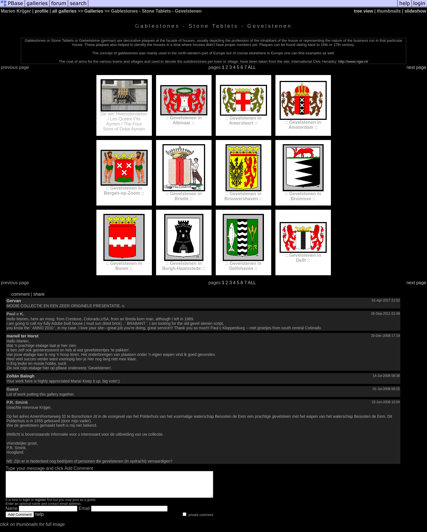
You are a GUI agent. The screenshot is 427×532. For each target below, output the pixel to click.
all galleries (64, 11)
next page (416, 67)
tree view (363, 11)
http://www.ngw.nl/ (353, 61)
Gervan (13, 300)
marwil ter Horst (22, 335)
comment (20, 294)
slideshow (415, 11)
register (40, 505)
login (26, 505)
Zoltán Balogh (20, 376)
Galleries (93, 11)
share (39, 294)
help (39, 519)
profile (41, 11)
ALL (252, 67)
